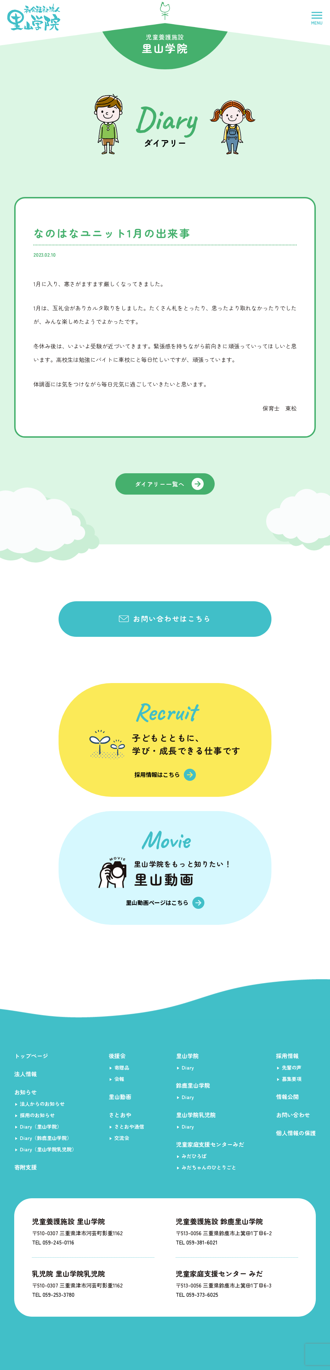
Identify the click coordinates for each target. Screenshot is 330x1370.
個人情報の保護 (296, 1133)
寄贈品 (121, 1067)
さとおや (120, 1115)
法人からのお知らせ (42, 1103)
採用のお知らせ (37, 1115)
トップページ (31, 1056)
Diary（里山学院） (41, 1126)
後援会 (117, 1056)
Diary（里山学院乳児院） (48, 1149)
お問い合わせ (293, 1115)
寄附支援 (25, 1167)
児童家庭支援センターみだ (210, 1144)
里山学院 (187, 1056)
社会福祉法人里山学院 (33, 17)
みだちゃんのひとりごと (209, 1167)
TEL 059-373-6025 (197, 1294)
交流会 (121, 1137)
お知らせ (25, 1092)
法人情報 (25, 1074)
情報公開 (287, 1096)
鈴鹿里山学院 (193, 1085)
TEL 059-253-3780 (53, 1294)
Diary (188, 1067)
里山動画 (120, 1096)
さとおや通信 (129, 1126)
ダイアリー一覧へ (160, 484)
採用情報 (287, 1056)
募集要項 (292, 1078)
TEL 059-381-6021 (197, 1242)
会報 (119, 1078)
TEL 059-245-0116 (53, 1242)
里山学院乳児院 (196, 1115)
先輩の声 (292, 1067)
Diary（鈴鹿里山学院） (46, 1137)
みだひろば (194, 1155)
